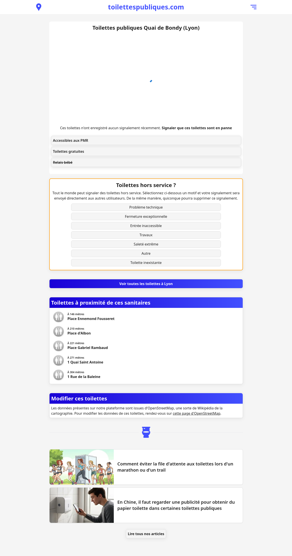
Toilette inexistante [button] (146, 262)
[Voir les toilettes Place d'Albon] (79, 331)
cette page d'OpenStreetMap (196, 413)
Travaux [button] (146, 235)
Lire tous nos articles (146, 533)
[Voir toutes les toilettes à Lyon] (146, 284)
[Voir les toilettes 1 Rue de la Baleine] (84, 375)
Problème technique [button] (146, 207)
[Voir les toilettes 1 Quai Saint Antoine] (85, 360)
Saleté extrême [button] (146, 244)
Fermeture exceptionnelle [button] (146, 216)
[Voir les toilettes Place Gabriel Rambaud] (88, 346)
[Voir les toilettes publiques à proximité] (38, 7)
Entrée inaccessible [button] (146, 225)
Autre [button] (146, 253)
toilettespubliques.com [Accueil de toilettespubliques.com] (146, 6)
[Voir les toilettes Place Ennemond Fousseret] (91, 317)
